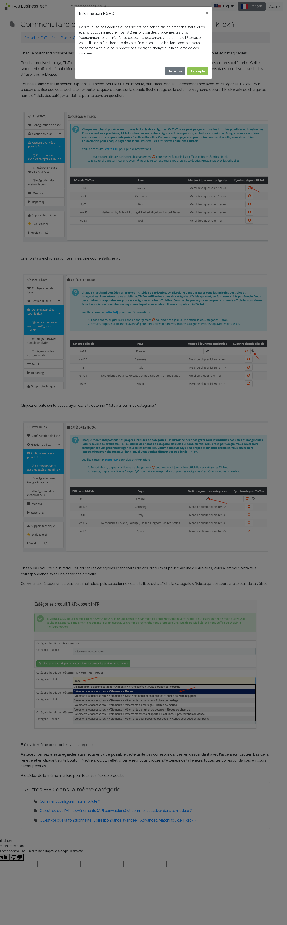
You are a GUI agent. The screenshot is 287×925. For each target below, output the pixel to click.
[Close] (207, 13)
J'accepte (197, 71)
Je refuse (175, 71)
